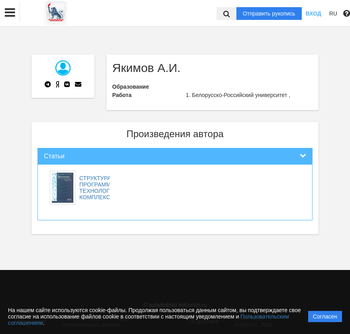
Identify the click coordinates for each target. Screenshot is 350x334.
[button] (10, 13)
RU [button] (333, 13)
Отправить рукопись (269, 13)
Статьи (54, 156)
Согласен (325, 316)
